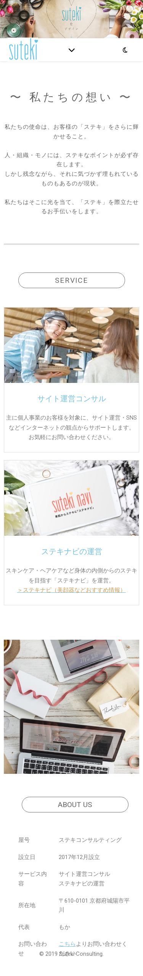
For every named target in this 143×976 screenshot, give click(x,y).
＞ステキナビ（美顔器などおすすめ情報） (71, 590)
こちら (67, 943)
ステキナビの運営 (71, 551)
